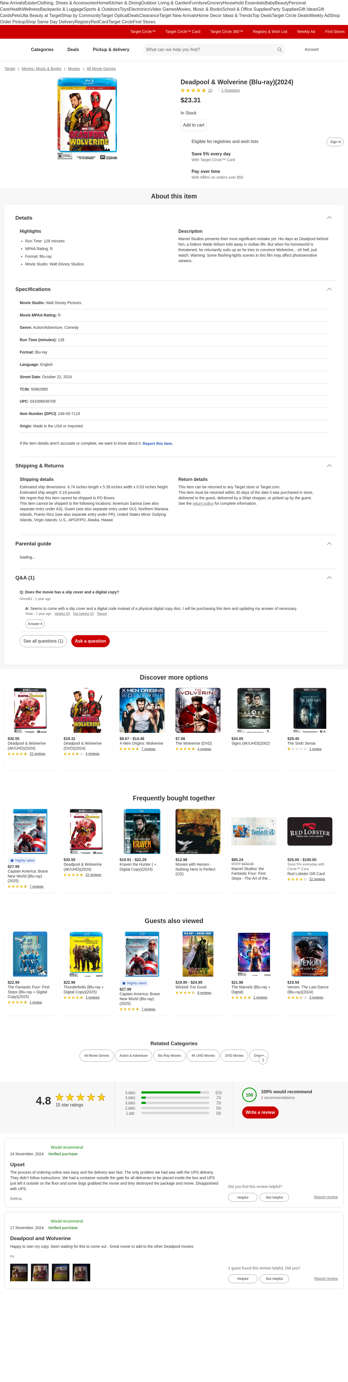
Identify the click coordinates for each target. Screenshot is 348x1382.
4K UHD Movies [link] (203, 1056)
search (280, 50)
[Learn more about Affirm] (262, 175)
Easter (30, 3)
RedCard (99, 21)
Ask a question (90, 641)
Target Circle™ (143, 31)
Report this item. (158, 443)
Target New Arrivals (178, 15)
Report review (326, 1197)
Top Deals (262, 15)
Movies (74, 68)
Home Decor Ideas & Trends (224, 15)
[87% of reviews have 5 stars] (174, 1092)
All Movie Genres (101, 68)
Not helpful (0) (83, 614)
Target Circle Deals (290, 15)
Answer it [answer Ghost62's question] (35, 624)
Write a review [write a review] (260, 1112)
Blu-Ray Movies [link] (169, 1056)
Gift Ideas (308, 9)
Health (16, 9)
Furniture (198, 3)
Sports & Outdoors (102, 9)
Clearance (149, 15)
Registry (83, 21)
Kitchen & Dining (125, 3)
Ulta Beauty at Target (41, 15)
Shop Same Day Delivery (50, 21)
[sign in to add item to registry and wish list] (335, 142)
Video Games (163, 9)
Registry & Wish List (270, 31)
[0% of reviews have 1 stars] (174, 1113)
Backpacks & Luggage (62, 9)
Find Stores (144, 21)
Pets (16, 15)
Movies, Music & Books (199, 9)
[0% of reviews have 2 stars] (174, 1108)
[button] (22, 860)
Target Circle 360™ (226, 31)
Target (9, 68)
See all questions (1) (43, 641)
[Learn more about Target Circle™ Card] (262, 157)
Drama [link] (259, 1056)
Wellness (31, 9)
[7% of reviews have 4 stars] (174, 1097)
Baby (270, 3)
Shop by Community (81, 15)
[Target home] (12, 49)
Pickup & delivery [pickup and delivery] (113, 49)
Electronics (139, 9)
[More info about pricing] (306, 100)
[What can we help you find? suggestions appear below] (214, 50)
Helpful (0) (62, 614)
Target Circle (120, 21)
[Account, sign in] (309, 50)
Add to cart (193, 125)
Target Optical (114, 15)
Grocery (215, 3)
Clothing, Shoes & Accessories (67, 3)
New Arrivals (12, 3)
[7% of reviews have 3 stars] (174, 1102)
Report (102, 614)
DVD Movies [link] (234, 1056)
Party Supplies (284, 9)
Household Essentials (244, 3)
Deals (133, 15)
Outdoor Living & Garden (165, 3)
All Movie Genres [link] (96, 1056)
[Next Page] (263, 1060)
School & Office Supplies (246, 9)
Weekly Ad (319, 15)
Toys (124, 9)
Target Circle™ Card (183, 31)
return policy (203, 503)
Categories (44, 49)
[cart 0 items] (336, 50)
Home (103, 3)
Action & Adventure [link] (134, 1056)
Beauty (281, 3)
